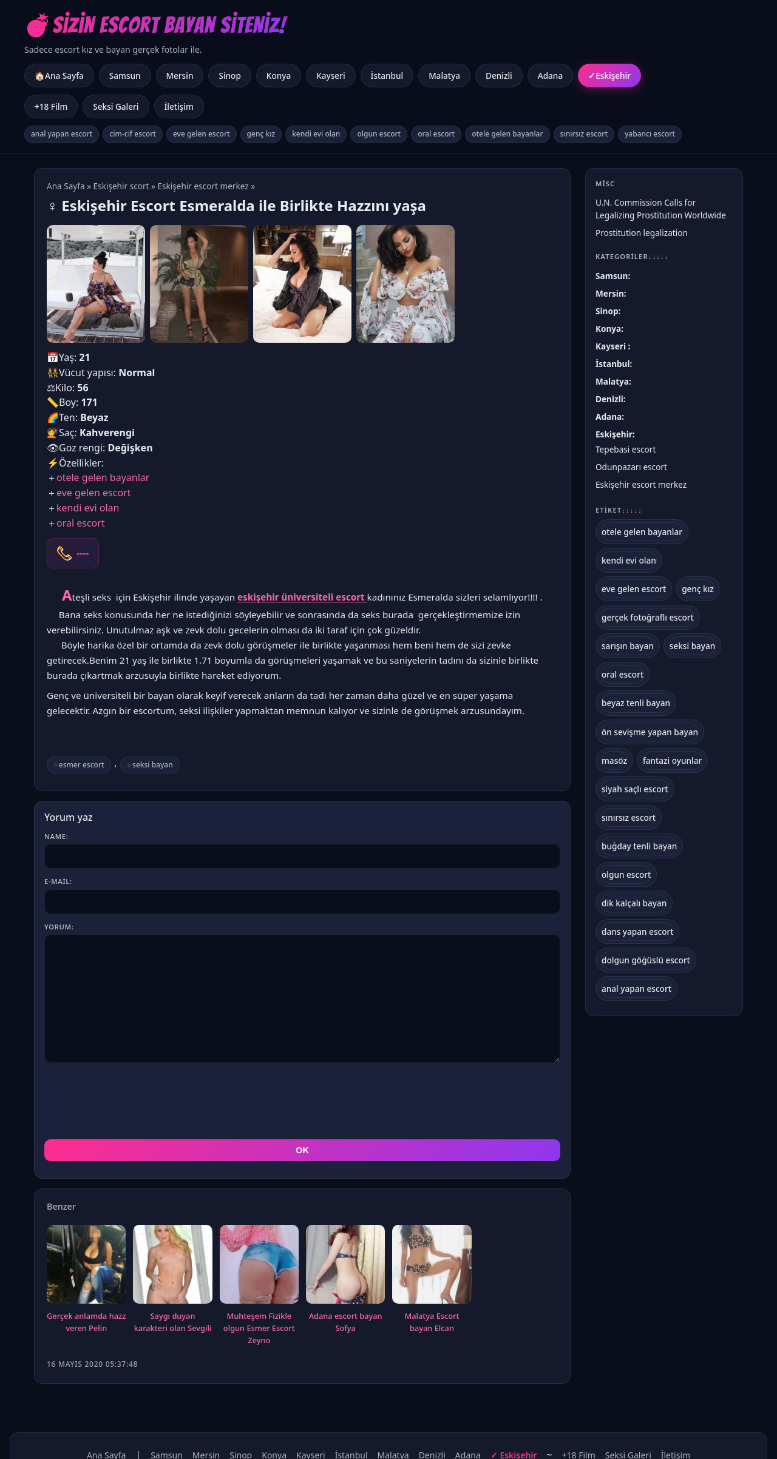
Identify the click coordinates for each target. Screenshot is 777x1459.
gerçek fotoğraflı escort (648, 617)
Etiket (618, 510)
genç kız (261, 134)
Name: (56, 836)
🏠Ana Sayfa (59, 75)
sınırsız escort (584, 134)
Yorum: (58, 926)
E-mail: (58, 881)
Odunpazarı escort (631, 467)
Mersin (180, 75)
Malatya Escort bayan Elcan (432, 1267)
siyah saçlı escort (635, 789)
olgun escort (379, 134)
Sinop (229, 75)
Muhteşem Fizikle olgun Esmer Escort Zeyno (259, 1273)
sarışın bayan (628, 646)
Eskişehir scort (121, 186)
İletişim (179, 106)
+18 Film (51, 106)
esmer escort (81, 765)
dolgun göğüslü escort (646, 960)
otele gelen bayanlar (507, 134)
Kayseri (330, 75)
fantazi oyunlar (672, 760)
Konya (278, 75)
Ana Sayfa (66, 186)
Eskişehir (613, 75)
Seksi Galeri (115, 106)
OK (302, 1095)
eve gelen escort (201, 134)
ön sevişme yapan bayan (650, 732)
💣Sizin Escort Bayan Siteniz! (155, 25)
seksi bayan (152, 765)
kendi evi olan (316, 134)
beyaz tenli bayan (636, 703)
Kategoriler (631, 256)
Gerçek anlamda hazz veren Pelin (86, 1267)
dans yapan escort (637, 931)
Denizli (499, 75)
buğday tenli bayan (639, 846)
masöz (614, 760)
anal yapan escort (61, 134)
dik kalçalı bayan (634, 903)
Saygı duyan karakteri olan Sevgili (173, 1267)
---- (82, 553)
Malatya (444, 75)
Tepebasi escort (625, 449)
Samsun (125, 75)
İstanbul (387, 75)
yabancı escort (650, 134)
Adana (550, 75)
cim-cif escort (132, 134)
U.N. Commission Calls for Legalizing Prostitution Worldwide (660, 209)
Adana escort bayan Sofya (345, 1267)
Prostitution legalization (641, 232)
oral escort (436, 134)
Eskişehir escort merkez (202, 186)
